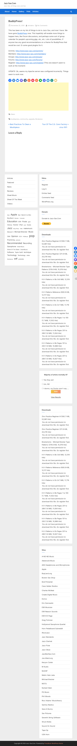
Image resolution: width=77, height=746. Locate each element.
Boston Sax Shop (48, 578)
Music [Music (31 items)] (30, 232)
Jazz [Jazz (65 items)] (9, 228)
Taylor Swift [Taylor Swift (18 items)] (19, 252)
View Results (56, 397)
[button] (9, 80)
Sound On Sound (48, 726)
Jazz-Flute (46, 646)
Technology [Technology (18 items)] (21, 255)
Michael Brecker (48, 679)
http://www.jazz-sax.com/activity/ (29, 51)
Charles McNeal (48, 590)
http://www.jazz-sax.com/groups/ (28, 57)
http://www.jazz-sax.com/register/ (30, 63)
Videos (10, 204)
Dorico (44, 599)
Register (45, 185)
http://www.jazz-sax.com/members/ (31, 54)
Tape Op (45, 730)
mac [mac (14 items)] (21, 228)
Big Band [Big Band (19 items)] (10, 218)
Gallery (21, 11)
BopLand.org (47, 573)
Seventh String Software (51, 718)
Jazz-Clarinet (47, 641)
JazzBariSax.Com (48, 654)
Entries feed (46, 193)
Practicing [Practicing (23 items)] (11, 240)
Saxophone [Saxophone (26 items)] (11, 246)
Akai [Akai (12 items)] (8, 215)
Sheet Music (12, 195)
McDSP (44, 671)
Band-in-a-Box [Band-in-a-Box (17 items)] (26, 215)
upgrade (31, 119)
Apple (44, 569)
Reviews (10, 191)
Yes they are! (49, 380)
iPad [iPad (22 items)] (21, 225)
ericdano (31, 25)
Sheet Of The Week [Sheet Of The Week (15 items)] (13, 249)
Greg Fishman (47, 620)
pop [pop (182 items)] (32, 236)
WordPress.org (47, 202)
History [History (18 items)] (9, 225)
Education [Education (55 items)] (12, 221)
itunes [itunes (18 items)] (29, 225)
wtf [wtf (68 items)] (15, 258)
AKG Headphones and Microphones (56, 565)
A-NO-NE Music (48, 556)
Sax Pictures (46, 713)
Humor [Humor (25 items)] (15, 225)
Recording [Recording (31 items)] (27, 243)
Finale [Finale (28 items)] (24, 221)
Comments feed (48, 197)
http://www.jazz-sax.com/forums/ (29, 60)
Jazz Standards (48, 637)
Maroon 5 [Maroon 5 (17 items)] (10, 232)
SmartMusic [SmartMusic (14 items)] (24, 249)
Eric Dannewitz (47, 603)
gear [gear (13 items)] (29, 221)
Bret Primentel (47, 582)
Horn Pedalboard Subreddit (52, 629)
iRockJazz (46, 633)
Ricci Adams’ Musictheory (52, 701)
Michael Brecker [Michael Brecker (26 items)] (20, 232)
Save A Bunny (47, 709)
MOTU (44, 684)
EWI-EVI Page (47, 616)
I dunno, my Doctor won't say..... (56, 388)
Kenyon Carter (47, 662)
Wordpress (39, 119)
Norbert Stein (47, 688)
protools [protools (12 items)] (18, 240)
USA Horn (45, 734)
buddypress (15, 119)
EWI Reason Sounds (49, 612)
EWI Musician (47, 607)
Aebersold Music (48, 561)
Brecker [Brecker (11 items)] (17, 218)
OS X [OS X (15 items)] (20, 236)
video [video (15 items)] (28, 255)
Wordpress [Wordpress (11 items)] (10, 259)
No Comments (42, 25)
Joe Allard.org (47, 658)
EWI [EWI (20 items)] (19, 222)
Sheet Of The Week (14, 199)
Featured (10, 182)
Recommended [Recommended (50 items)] (14, 243)
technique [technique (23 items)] (27, 252)
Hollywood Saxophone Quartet (53, 624)
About (7, 11)
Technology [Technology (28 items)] (12, 255)
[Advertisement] (38, 96)
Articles (35, 11)
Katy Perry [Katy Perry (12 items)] (16, 228)
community (24, 119)
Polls (28, 11)
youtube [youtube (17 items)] (21, 259)
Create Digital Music (49, 595)
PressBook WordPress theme (53, 743)
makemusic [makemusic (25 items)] (28, 228)
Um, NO (47, 384)
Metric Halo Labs (48, 675)
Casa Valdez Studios (50, 586)
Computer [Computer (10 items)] (22, 218)
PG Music (45, 692)
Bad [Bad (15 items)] (19, 215)
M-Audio (45, 667)
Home (14, 11)
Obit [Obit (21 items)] (8, 236)
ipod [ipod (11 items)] (25, 225)
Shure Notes (46, 722)
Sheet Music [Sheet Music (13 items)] (20, 246)
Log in (44, 189)
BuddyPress (22, 33)
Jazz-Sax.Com (10, 3)
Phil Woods (46, 696)
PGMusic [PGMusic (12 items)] (25, 236)
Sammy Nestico (48, 705)
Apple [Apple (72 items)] (14, 214)
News (13, 114)
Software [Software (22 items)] (10, 252)
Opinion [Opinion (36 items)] (14, 236)
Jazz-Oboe (46, 650)
